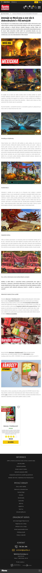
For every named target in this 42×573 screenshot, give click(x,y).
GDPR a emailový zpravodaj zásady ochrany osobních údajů (21, 460)
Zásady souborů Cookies (21, 469)
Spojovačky (21, 500)
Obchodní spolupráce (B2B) (21, 472)
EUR (40, 2)
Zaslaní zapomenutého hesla (21, 529)
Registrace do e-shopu (21, 523)
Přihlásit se (14, 2)
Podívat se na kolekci (11, 313)
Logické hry (21, 506)
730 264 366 (23, 547)
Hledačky (21, 495)
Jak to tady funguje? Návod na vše (21, 520)
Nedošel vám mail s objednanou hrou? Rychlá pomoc (21, 477)
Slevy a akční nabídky (21, 486)
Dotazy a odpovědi (21, 535)
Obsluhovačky (21, 497)
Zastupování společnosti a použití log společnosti (21, 474)
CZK (36, 2)
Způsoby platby (21, 463)
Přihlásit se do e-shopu (21, 526)
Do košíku (11, 442)
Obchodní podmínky (21, 466)
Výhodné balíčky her (21, 512)
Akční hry (21, 503)
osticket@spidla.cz (23, 550)
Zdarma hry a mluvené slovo (21, 489)
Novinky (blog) (21, 492)
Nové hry (21, 509)
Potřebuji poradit (21, 532)
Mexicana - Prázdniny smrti (11, 426)
